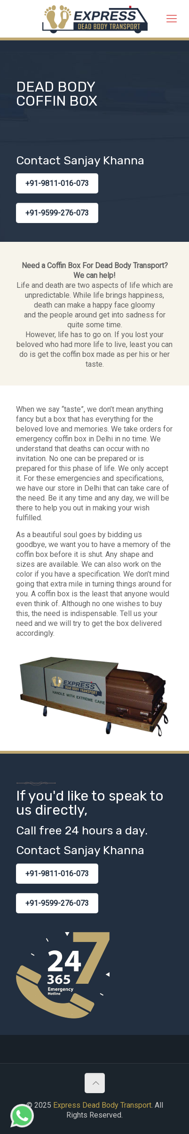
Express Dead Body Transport (102, 1105)
